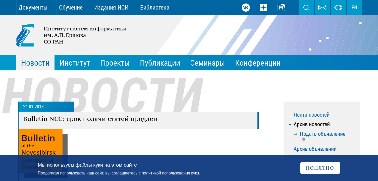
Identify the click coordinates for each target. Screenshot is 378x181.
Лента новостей (312, 115)
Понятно (320, 167)
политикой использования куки (170, 173)
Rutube (281, 7)
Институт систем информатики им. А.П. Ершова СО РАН (69, 35)
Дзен (263, 7)
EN (354, 8)
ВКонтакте (245, 7)
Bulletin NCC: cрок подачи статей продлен (90, 119)
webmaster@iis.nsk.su (322, 7)
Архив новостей (312, 124)
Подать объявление (322, 136)
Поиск (306, 7)
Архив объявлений (315, 149)
